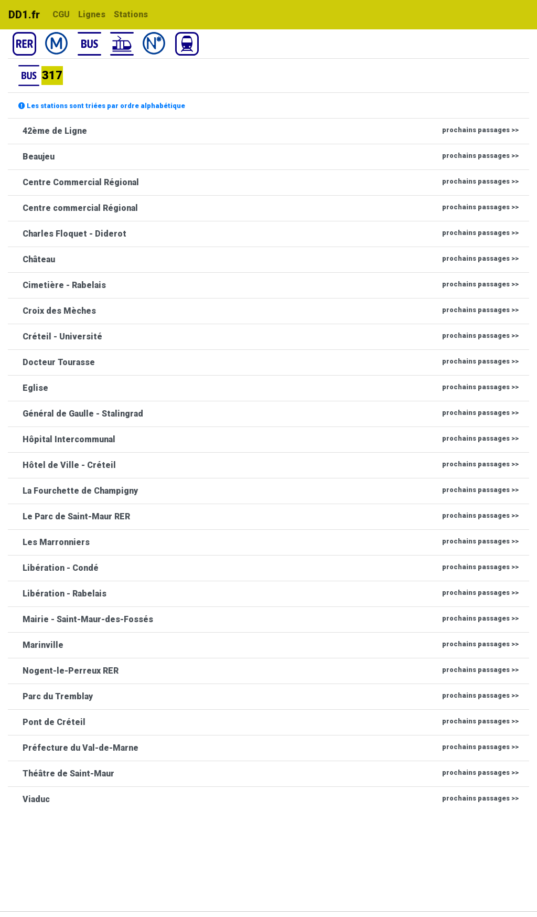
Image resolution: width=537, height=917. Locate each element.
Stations (131, 14)
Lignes (91, 14)
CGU (61, 14)
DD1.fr (24, 14)
